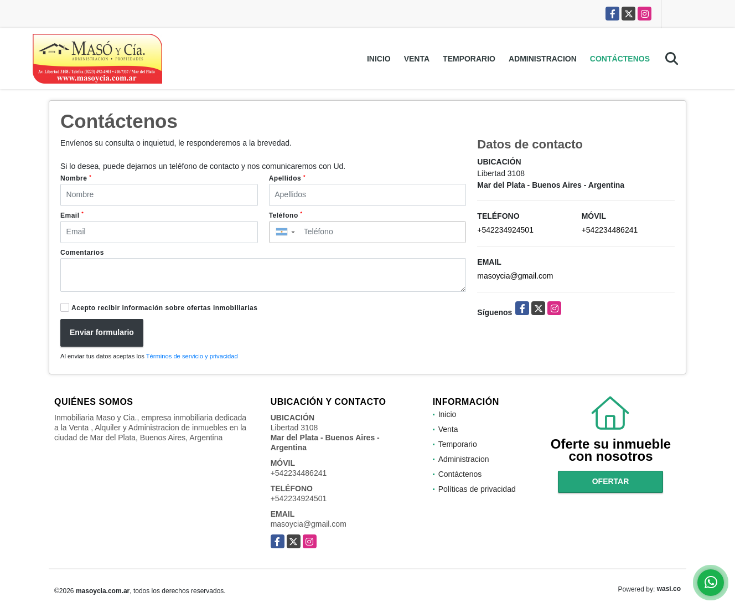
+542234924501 (505, 229)
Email (72, 214)
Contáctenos (620, 58)
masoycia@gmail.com (515, 275)
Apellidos (287, 178)
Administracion (543, 58)
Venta (416, 58)
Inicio (379, 58)
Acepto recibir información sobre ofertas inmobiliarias (164, 308)
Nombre (75, 178)
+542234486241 (610, 229)
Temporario (469, 58)
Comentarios (82, 252)
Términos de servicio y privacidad (192, 356)
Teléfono (286, 214)
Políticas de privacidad (477, 489)
